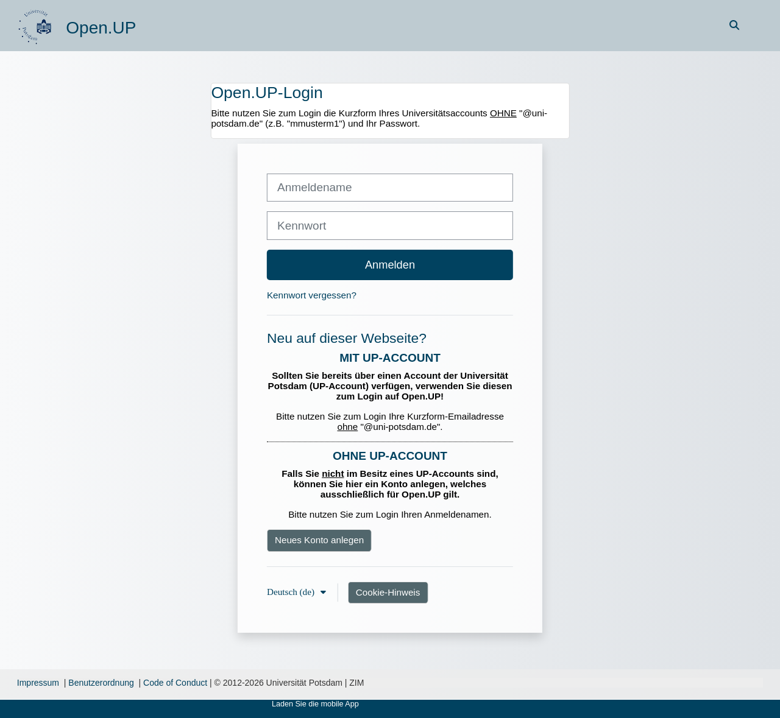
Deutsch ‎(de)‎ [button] (292, 591)
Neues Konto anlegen (319, 540)
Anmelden (390, 264)
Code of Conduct (175, 683)
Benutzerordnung (100, 683)
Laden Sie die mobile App (315, 704)
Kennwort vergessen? (311, 295)
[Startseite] (36, 24)
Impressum (38, 683)
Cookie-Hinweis (388, 592)
